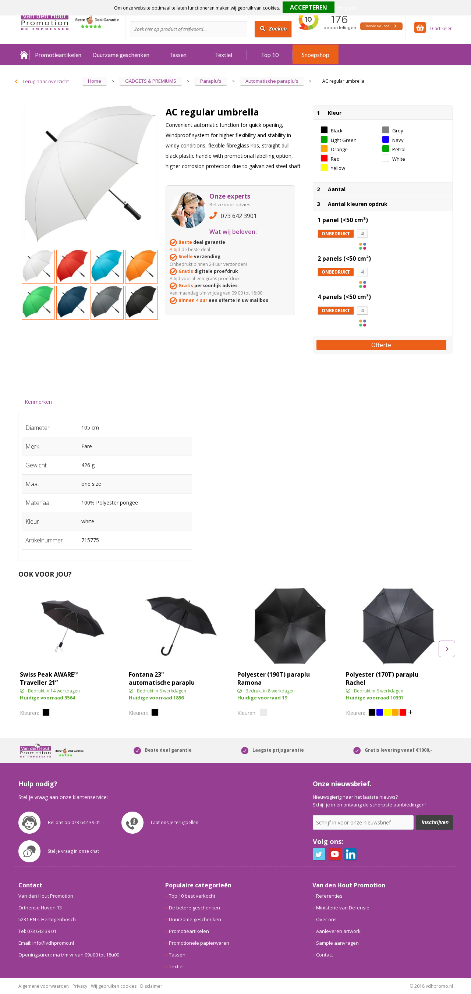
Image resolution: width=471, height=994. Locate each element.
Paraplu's (211, 81)
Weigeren (347, 8)
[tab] (38, 402)
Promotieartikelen (58, 54)
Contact (324, 954)
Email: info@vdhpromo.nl (46, 943)
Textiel (223, 54)
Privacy (79, 986)
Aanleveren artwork (338, 931)
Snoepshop (315, 54)
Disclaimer (151, 986)
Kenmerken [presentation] (38, 401)
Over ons (326, 919)
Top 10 (270, 54)
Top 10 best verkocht (192, 896)
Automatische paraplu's (271, 81)
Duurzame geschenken (120, 54)
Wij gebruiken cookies (114, 986)
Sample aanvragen (337, 943)
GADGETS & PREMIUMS (150, 81)
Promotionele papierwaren (199, 943)
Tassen (178, 54)
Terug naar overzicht (45, 81)
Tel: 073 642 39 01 (37, 931)
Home (23, 54)
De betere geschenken (194, 907)
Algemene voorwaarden (43, 986)
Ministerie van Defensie (342, 907)
